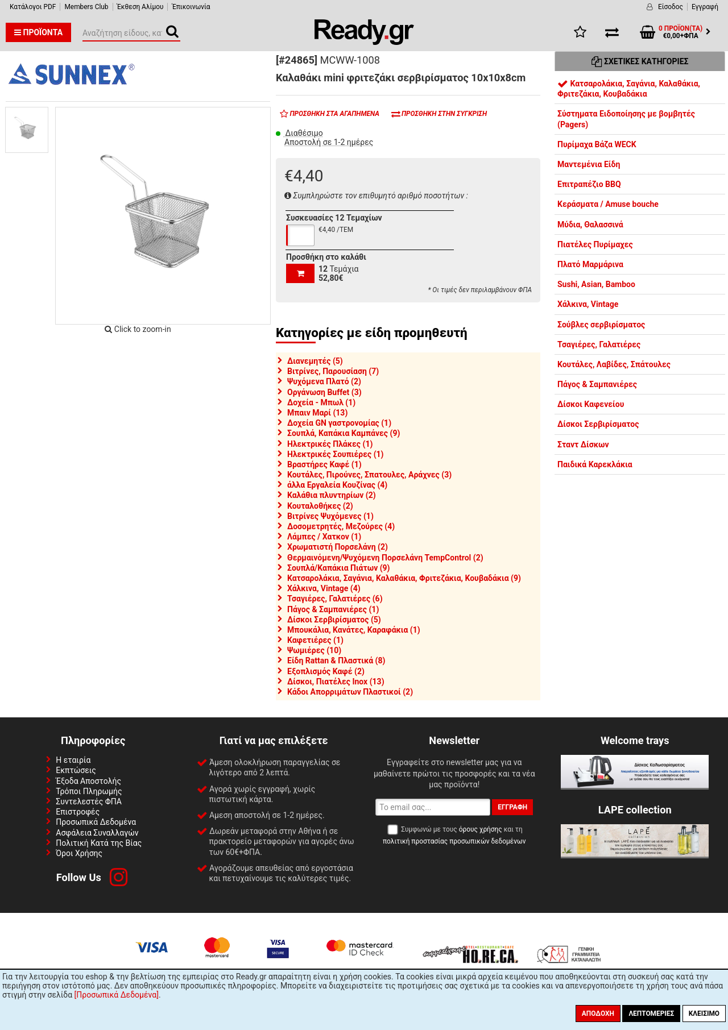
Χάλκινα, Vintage (587, 304)
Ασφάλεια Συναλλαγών (97, 832)
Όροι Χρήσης (79, 853)
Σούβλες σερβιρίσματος (601, 324)
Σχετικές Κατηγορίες (640, 61)
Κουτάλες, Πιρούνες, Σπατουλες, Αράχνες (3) (369, 474)
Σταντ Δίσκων (583, 444)
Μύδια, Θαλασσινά (590, 224)
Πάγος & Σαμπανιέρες (597, 384)
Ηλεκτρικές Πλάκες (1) (330, 443)
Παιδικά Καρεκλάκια (594, 464)
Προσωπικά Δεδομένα (96, 822)
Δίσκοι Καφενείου (590, 404)
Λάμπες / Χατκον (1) (324, 536)
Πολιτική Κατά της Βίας (99, 843)
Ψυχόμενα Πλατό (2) (324, 381)
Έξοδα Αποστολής (88, 781)
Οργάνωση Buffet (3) (324, 392)
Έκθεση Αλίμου (140, 7)
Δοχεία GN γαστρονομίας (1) (339, 422)
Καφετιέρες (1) (315, 640)
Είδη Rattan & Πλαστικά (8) (336, 660)
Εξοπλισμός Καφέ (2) (326, 671)
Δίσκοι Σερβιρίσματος (598, 424)
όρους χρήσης (480, 829)
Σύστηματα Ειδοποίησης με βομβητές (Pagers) (626, 118)
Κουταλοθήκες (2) (320, 505)
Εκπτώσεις (76, 770)
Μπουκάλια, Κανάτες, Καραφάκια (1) (353, 629)
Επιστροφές (78, 811)
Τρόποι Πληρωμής (89, 791)
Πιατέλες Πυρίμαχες (595, 244)
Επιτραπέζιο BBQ (589, 184)
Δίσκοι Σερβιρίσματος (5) (334, 619)
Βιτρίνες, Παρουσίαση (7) (333, 371)
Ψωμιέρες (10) (314, 650)
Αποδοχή (598, 1013)
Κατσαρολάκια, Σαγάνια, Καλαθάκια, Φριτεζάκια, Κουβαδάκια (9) (404, 578)
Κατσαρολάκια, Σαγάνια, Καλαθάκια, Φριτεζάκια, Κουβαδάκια (628, 88)
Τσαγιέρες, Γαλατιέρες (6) (335, 598)
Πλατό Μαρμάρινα (590, 264)
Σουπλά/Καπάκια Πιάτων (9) (338, 567)
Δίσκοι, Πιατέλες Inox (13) (335, 681)
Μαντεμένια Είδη (588, 164)
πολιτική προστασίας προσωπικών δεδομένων (454, 841)
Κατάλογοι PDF (33, 7)
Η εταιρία (73, 760)
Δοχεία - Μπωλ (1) (321, 402)
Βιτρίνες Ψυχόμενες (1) (330, 516)
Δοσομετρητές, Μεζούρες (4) (341, 526)
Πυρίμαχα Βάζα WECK (596, 144)
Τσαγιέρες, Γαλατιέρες (598, 344)
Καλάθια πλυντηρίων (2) (331, 495)
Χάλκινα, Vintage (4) (324, 588)
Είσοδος (670, 7)
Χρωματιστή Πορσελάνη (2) (337, 546)
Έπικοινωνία (191, 7)
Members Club (86, 7)
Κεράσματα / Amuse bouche (608, 204)
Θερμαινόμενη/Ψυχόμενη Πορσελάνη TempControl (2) (385, 557)
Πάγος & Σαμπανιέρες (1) (333, 609)
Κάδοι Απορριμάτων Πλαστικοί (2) (350, 691)
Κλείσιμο (704, 1013)
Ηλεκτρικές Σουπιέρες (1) (335, 454)
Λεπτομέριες (651, 1013)
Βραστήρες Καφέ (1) (324, 464)
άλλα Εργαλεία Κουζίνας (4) (337, 484)
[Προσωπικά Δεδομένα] (117, 994)
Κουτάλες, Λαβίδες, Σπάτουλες (614, 364)
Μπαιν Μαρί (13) (317, 412)
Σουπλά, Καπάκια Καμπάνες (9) (343, 433)
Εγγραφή (705, 7)
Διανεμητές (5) (315, 361)
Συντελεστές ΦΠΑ (89, 801)
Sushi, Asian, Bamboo (596, 284)
